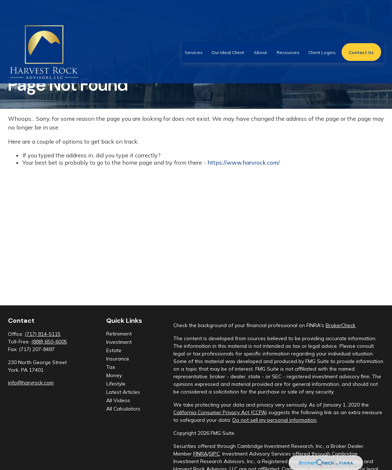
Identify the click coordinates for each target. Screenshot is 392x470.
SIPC (214, 453)
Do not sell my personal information (274, 420)
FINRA (200, 453)
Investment (119, 342)
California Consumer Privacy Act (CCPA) (220, 412)
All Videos (118, 400)
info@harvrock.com (31, 382)
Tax (110, 367)
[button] (194, 31)
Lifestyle (115, 383)
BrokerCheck (340, 325)
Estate (113, 350)
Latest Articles (123, 392)
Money (114, 375)
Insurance (117, 358)
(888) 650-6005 (49, 341)
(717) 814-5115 (43, 334)
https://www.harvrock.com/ (243, 162)
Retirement (119, 333)
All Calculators (123, 408)
